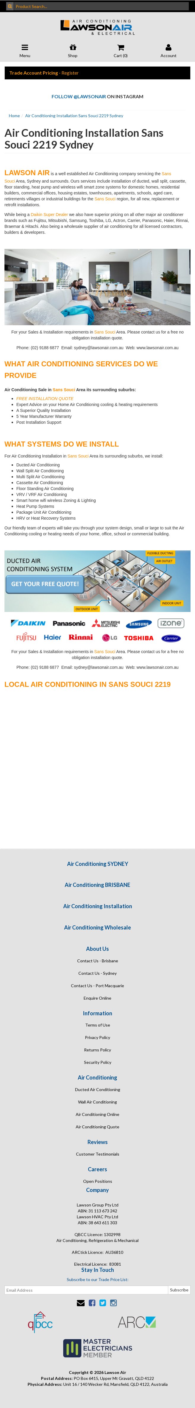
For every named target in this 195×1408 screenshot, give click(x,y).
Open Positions (97, 1181)
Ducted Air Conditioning (97, 1089)
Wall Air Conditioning (97, 1101)
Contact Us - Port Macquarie (97, 985)
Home (14, 115)
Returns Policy (97, 1049)
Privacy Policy (97, 1037)
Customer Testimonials (97, 1153)
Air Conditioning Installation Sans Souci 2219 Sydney (74, 115)
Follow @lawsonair (79, 96)
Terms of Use (97, 1024)
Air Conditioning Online (97, 1114)
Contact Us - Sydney (97, 973)
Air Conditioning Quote (97, 1126)
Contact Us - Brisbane (97, 960)
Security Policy (97, 1062)
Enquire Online (97, 998)
